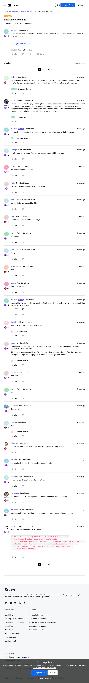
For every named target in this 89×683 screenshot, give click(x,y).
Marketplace (10, 630)
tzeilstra (14, 77)
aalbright (14, 150)
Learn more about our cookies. (44, 668)
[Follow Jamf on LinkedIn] (11, 602)
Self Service (9, 653)
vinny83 (14, 422)
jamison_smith (16, 200)
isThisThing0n (16, 266)
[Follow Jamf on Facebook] (24, 602)
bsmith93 (14, 476)
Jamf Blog (9, 626)
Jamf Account (10, 641)
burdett (13, 100)
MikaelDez (15, 443)
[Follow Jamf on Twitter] (6, 603)
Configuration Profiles (20, 43)
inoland (13, 166)
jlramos (13, 283)
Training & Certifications (14, 619)
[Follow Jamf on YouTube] (15, 602)
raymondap (15, 493)
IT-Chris (14, 30)
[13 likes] (21, 50)
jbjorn (13, 216)
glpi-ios (13, 233)
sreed (13, 343)
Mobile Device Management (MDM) (42, 622)
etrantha (14, 460)
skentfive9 (14, 322)
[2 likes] (20, 117)
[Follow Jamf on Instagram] (20, 602)
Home (4, 11)
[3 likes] (21, 89)
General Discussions (28, 11)
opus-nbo (14, 526)
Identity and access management (17, 657)
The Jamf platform (36, 615)
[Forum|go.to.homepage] (13, 5)
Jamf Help (9, 615)
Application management (38, 626)
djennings (14, 372)
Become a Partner (12, 633)
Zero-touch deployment (38, 619)
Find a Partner (10, 637)
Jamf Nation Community (14, 622)
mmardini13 (15, 510)
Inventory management (37, 630)
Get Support (13, 11)
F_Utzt (13, 183)
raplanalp (14, 406)
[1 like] (19, 138)
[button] (4, 6)
